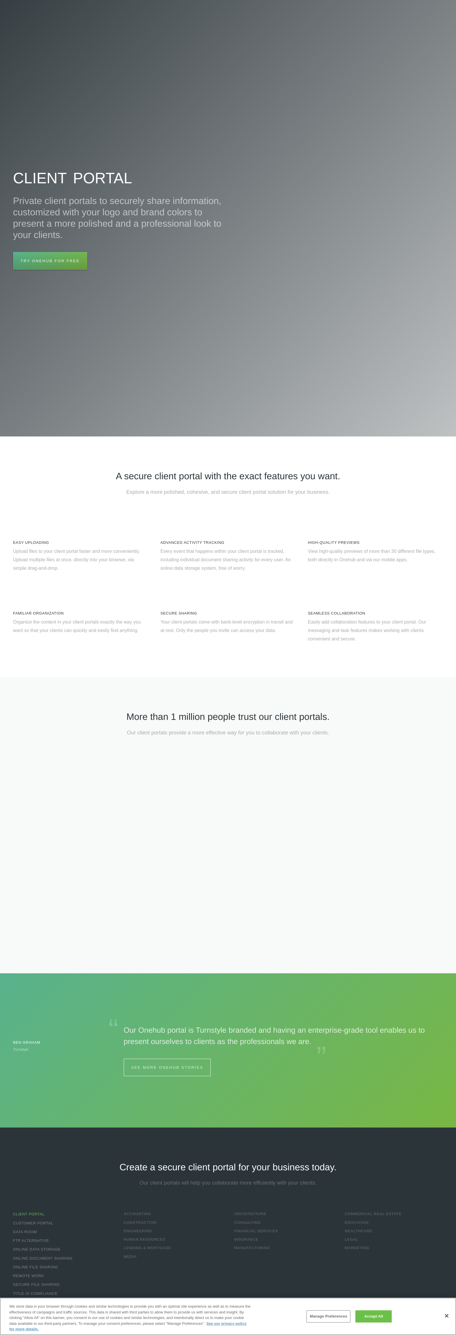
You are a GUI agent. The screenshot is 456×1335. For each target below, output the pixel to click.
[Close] (446, 1315)
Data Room (25, 1232)
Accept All (373, 1316)
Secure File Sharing (36, 1284)
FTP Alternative (31, 1240)
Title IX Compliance (35, 1293)
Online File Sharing (35, 1267)
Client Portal (29, 1214)
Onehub (43, 17)
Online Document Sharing (43, 1258)
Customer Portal (33, 1223)
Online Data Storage (36, 1249)
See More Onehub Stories (167, 1067)
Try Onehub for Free (50, 261)
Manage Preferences (328, 1316)
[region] (228, 1316)
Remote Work (28, 1276)
